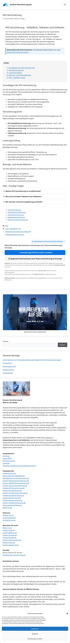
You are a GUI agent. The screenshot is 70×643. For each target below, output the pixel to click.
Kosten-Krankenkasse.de (12, 490)
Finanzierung (8, 373)
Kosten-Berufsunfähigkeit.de (14, 476)
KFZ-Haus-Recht (9, 461)
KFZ (6, 226)
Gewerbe (6, 463)
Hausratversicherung (16, 215)
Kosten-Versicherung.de (21, 4)
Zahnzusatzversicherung (12, 505)
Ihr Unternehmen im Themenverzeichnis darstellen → (48, 241)
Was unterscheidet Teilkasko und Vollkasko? (23, 196)
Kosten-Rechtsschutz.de (12, 498)
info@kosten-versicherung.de (14, 555)
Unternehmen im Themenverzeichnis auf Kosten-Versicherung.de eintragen (32, 360)
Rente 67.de (7, 508)
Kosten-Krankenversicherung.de (15, 493)
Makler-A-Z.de (8, 515)
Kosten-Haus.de (9, 542)
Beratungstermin (9, 366)
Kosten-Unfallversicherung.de (14, 503)
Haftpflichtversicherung (17, 212)
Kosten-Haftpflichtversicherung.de (16, 483)
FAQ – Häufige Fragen (17, 78)
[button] (67, 613)
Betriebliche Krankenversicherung (16, 478)
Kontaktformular (9, 520)
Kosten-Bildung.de (10, 533)
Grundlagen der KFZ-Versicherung (22, 68)
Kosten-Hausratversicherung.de (15, 486)
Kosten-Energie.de (10, 535)
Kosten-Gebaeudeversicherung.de (16, 481)
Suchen (5, 341)
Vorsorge (6, 456)
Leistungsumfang (15, 73)
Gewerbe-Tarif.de (9, 473)
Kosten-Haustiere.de (10, 545)
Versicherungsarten (16, 70)
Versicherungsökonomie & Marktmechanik (19, 466)
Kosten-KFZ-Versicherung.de (18, 52)
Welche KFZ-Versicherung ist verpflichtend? (23, 191)
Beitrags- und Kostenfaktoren (20, 75)
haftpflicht (14, 229)
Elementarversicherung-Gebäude (18, 232)
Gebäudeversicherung (16, 217)
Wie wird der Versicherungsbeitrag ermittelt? (23, 202)
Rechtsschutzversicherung (18, 220)
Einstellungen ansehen (35, 639)
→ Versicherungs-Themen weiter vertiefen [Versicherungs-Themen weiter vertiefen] (35, 252)
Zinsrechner (7, 363)
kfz (20, 229)
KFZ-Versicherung (14, 210)
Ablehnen (35, 634)
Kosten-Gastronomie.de (12, 540)
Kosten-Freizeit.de (9, 538)
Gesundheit (7, 458)
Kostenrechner (8, 370)
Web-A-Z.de (7, 528)
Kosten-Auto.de (9, 530)
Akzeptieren (35, 629)
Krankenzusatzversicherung (13, 495)
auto (7, 229)
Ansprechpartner (9, 518)
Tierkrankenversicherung (12, 500)
